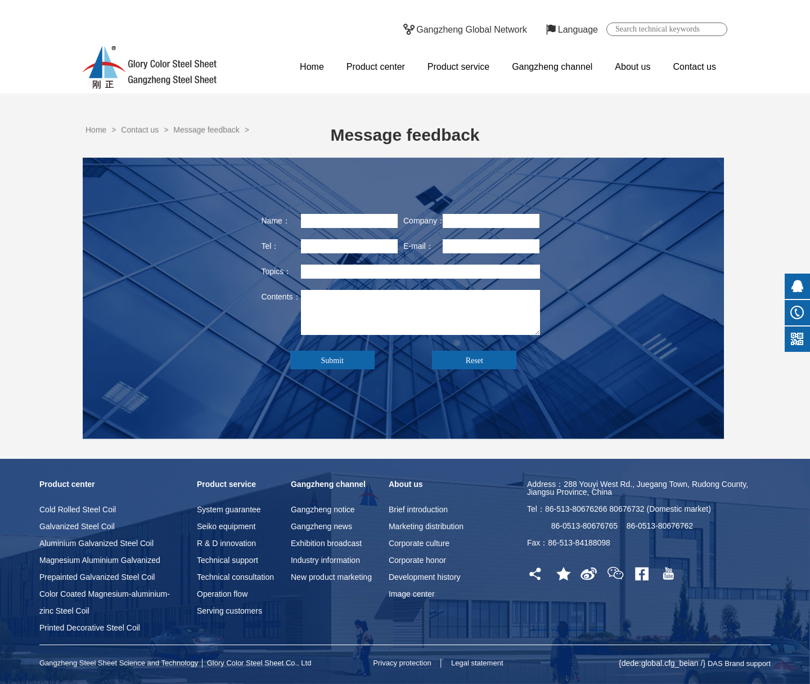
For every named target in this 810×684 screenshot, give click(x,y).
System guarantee (229, 509)
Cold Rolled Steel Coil (77, 509)
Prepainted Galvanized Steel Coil (97, 577)
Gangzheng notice (323, 509)
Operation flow (222, 593)
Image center (412, 593)
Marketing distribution (426, 526)
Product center (375, 66)
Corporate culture (419, 543)
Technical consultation (235, 577)
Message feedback (206, 149)
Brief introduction (418, 509)
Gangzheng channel (552, 66)
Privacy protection (402, 663)
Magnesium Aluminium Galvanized (99, 560)
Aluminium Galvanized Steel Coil (96, 543)
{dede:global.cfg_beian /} (663, 663)
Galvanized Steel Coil (77, 526)
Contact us (694, 66)
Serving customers (229, 610)
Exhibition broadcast (326, 543)
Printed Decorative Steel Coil (89, 627)
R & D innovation (226, 543)
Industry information (325, 560)
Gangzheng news (321, 526)
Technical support (227, 560)
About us (632, 66)
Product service (458, 66)
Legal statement (477, 663)
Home (312, 66)
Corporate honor (417, 560)
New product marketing (331, 577)
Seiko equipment (226, 526)
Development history (425, 577)
